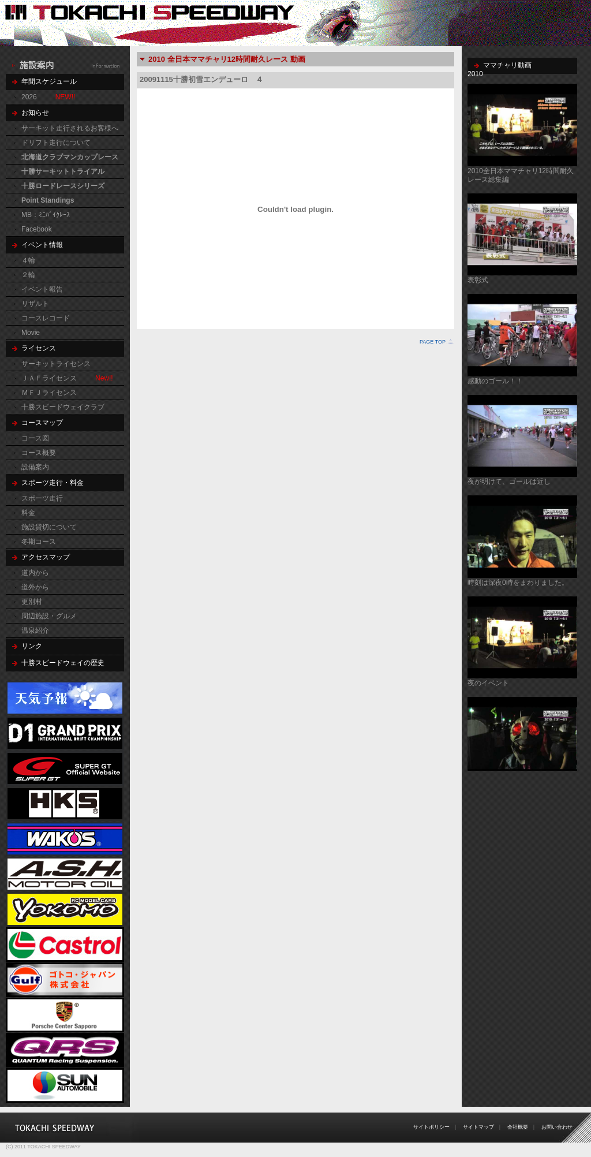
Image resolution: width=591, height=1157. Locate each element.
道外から (35, 587)
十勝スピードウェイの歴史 (62, 663)
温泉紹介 (35, 630)
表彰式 (477, 280)
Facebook (36, 229)
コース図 (35, 438)
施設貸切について (49, 527)
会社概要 (517, 1127)
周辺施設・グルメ (49, 616)
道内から (35, 573)
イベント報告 (42, 289)
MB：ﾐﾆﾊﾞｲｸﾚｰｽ (45, 215)
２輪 (28, 275)
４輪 (28, 260)
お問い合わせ (557, 1127)
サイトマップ (478, 1127)
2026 (29, 97)
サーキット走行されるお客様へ (69, 128)
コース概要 (38, 453)
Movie (30, 333)
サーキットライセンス (56, 364)
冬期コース (38, 542)
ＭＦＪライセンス (49, 393)
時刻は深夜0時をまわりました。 (517, 582)
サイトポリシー (431, 1127)
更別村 (31, 602)
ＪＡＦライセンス (49, 378)
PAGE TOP (433, 342)
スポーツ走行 (42, 498)
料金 (28, 513)
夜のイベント (488, 683)
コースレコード (45, 318)
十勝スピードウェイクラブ (62, 407)
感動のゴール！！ (495, 381)
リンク (31, 646)
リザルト (35, 304)
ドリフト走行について (56, 143)
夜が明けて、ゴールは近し (509, 481)
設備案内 (35, 467)
